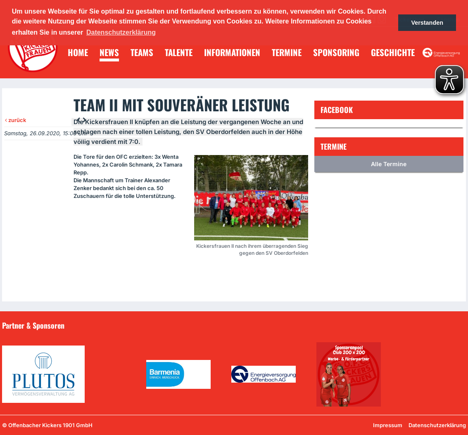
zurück (15, 120)
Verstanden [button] (427, 22)
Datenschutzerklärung (437, 425)
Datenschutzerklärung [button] (121, 32)
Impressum (387, 425)
